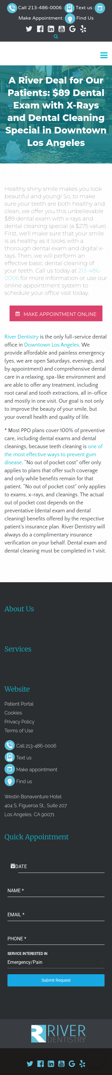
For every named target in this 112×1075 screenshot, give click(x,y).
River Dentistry (21, 337)
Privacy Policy (19, 722)
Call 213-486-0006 (40, 8)
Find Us (84, 18)
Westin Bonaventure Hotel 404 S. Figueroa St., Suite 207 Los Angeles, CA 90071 (35, 805)
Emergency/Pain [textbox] (24, 962)
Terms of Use (18, 731)
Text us (84, 8)
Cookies (13, 713)
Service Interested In (27, 954)
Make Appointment (40, 18)
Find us (24, 781)
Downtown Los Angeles (51, 345)
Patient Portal (18, 704)
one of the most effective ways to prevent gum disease (53, 455)
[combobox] (56, 962)
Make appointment (36, 769)
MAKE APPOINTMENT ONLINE (56, 314)
